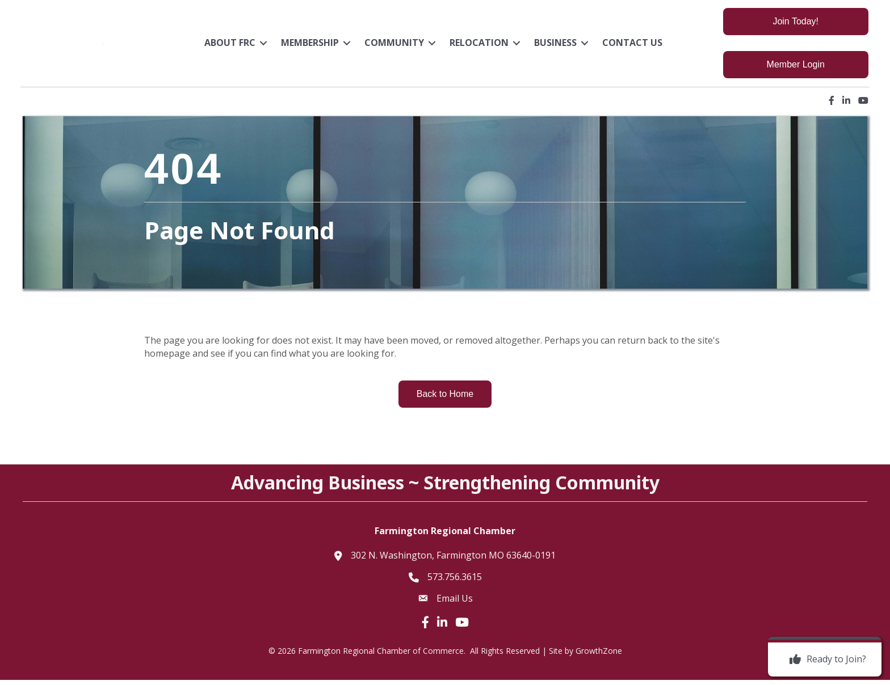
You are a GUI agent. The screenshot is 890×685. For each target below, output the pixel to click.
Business (556, 46)
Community (395, 46)
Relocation (479, 46)
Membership (310, 46)
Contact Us (633, 46)
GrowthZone (599, 656)
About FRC (230, 46)
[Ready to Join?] (825, 659)
